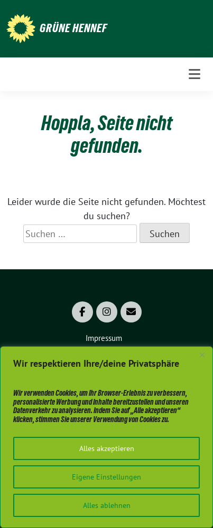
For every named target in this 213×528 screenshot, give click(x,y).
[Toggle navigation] (194, 74)
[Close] (202, 355)
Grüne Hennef (73, 28)
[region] (106, 437)
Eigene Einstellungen (106, 477)
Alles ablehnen (107, 505)
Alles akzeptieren (106, 448)
